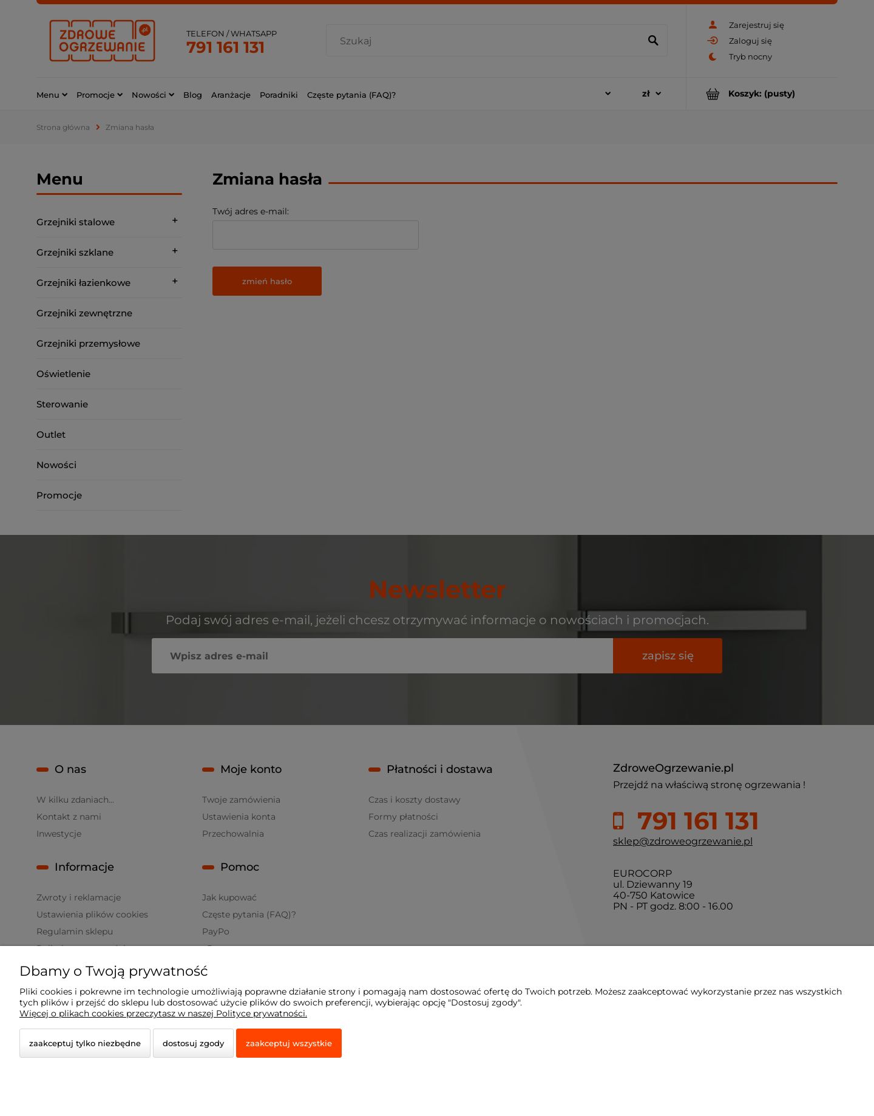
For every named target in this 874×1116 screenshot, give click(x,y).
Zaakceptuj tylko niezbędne (85, 1043)
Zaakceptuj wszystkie (289, 1043)
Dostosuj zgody (193, 1043)
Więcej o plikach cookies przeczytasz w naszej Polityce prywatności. (163, 1013)
